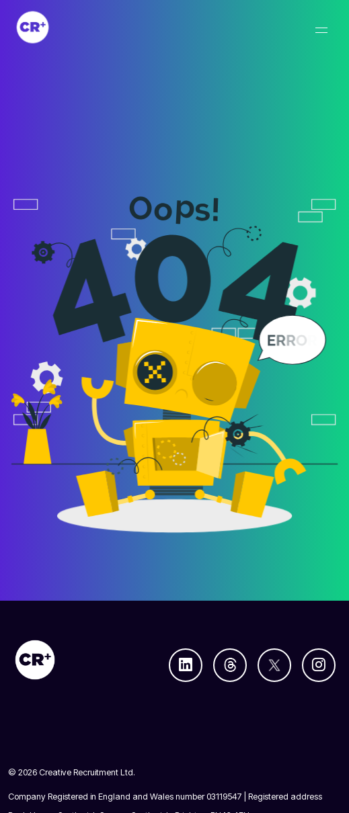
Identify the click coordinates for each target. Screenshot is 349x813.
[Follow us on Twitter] (274, 665)
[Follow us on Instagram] (319, 665)
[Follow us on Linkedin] (185, 665)
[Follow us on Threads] (230, 665)
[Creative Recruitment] (103, 27)
